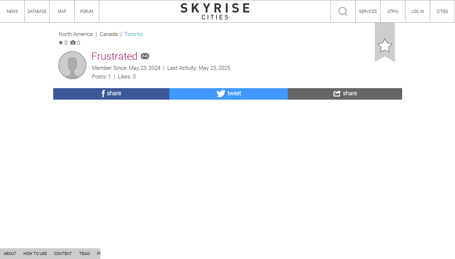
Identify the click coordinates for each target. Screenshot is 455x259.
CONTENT (63, 253)
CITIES (442, 11)
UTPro (392, 11)
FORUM (86, 11)
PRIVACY (105, 253)
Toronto (133, 34)
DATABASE (37, 11)
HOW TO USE (35, 253)
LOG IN (417, 11)
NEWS (12, 11)
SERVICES (368, 11)
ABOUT (10, 253)
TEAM (84, 253)
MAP (62, 11)
